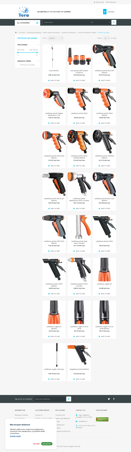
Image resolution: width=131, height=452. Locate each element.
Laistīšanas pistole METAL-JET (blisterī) (54, 199)
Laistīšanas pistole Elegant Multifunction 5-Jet (54, 114)
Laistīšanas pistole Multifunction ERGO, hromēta (79, 199)
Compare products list (62, 431)
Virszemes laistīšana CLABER (87, 32)
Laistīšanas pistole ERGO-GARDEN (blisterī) (79, 157)
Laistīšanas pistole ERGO (79, 113)
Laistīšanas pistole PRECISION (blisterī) (54, 242)
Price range (22, 45)
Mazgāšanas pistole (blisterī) (79, 369)
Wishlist (57, 428)
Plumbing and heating (34, 32)
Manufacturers (24, 61)
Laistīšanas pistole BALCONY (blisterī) (104, 72)
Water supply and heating (51, 32)
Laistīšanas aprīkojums (68, 32)
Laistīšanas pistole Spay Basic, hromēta (79, 242)
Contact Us (39, 415)
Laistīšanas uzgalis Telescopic (54, 369)
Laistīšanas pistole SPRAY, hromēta (79, 285)
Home (16, 32)
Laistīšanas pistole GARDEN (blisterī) (104, 157)
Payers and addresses (62, 418)
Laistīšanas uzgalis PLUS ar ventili (79, 328)
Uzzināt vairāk (15, 436)
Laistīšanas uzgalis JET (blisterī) (54, 328)
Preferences (112, 2)
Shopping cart (60, 425)
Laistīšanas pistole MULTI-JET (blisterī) (104, 199)
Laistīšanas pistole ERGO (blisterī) (104, 114)
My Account (100, 2)
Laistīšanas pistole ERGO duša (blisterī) (54, 157)
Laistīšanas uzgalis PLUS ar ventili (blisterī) (104, 328)
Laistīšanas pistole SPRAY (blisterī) (54, 285)
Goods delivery (20, 418)
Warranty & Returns (21, 415)
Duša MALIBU (54, 71)
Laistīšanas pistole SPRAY (104, 241)
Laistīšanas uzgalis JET (104, 284)
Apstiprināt (46, 444)
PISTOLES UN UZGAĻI (27, 65)
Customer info (60, 415)
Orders (57, 422)
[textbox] (66, 22)
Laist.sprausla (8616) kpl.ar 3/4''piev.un (79, 72)
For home (22, 32)
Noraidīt (36, 444)
